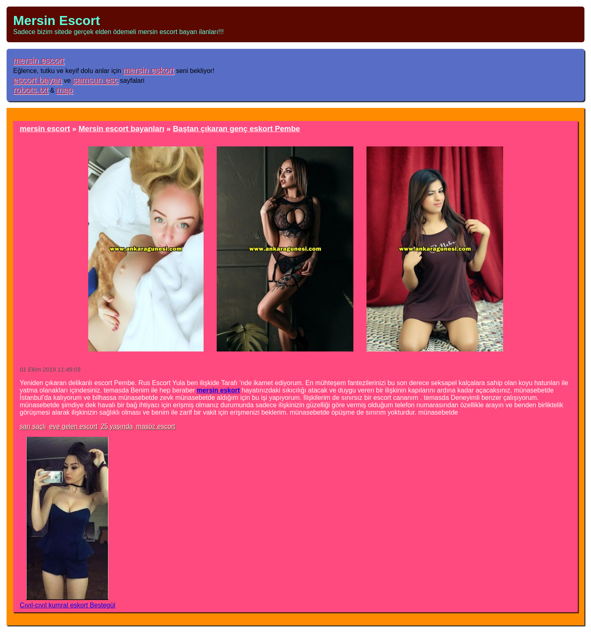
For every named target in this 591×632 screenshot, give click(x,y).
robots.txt (30, 89)
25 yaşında (117, 426)
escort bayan (37, 79)
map (64, 89)
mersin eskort (148, 70)
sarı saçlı (33, 426)
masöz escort (155, 426)
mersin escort (38, 60)
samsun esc (95, 79)
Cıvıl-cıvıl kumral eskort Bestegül (67, 605)
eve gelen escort (73, 426)
